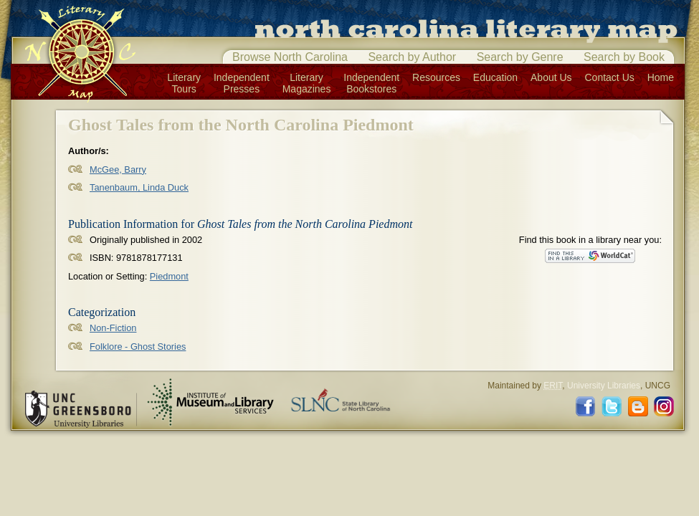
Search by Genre (520, 57)
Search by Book (624, 57)
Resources (436, 77)
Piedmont (169, 276)
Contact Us (609, 77)
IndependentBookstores (371, 83)
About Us (551, 77)
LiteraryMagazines (306, 83)
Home (660, 77)
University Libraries (603, 386)
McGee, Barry (118, 169)
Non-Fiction (113, 327)
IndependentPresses (242, 83)
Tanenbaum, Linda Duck (139, 187)
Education (495, 77)
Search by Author (412, 57)
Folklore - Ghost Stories (138, 346)
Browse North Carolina (290, 57)
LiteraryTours (184, 83)
